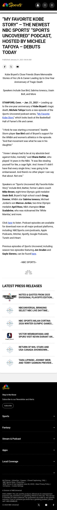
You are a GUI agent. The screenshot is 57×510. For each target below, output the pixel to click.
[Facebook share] (4, 66)
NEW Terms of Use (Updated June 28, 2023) (18, 484)
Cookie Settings (17, 486)
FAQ (43, 480)
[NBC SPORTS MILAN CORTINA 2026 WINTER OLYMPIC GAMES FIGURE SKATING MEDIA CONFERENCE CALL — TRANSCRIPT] (9, 323)
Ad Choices (6, 480)
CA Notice (6, 486)
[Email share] (17, 66)
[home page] (12, 5)
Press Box (20, 482)
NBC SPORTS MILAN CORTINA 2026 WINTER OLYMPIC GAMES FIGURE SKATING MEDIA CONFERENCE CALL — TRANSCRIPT (35, 322)
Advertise (15, 480)
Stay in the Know (9, 395)
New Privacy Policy (43, 484)
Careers (23, 480)
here (10, 222)
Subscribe (8, 406)
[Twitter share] (11, 66)
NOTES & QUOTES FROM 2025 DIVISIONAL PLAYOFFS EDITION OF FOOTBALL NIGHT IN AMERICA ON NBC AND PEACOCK (36, 296)
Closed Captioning (34, 480)
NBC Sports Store (9, 482)
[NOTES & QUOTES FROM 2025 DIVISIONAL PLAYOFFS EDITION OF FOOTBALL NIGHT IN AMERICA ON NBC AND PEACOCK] (9, 297)
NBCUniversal (17, 490)
